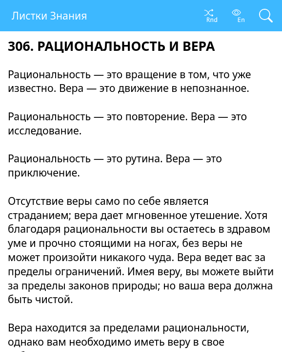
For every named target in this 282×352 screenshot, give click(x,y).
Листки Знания (49, 15)
